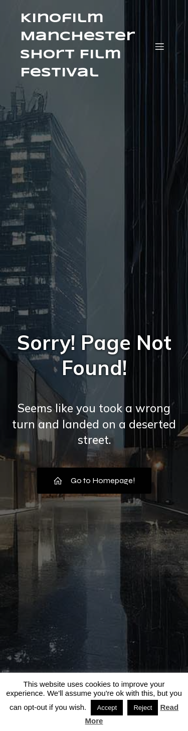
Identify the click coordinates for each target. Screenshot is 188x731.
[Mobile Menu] (159, 46)
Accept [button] (107, 707)
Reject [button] (142, 707)
